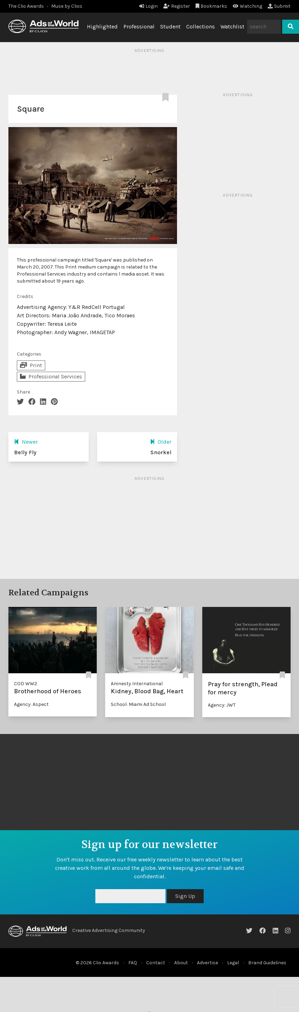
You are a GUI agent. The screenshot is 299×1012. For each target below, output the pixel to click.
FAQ (132, 963)
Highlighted (102, 26)
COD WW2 (25, 684)
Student (170, 26)
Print (31, 365)
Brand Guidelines (267, 963)
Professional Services (51, 376)
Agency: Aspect (31, 704)
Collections (200, 26)
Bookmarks (211, 6)
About (181, 963)
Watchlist (232, 26)
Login (148, 6)
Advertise (207, 963)
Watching (247, 6)
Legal (233, 963)
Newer (26, 441)
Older (160, 441)
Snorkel (160, 452)
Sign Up (185, 896)
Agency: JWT (222, 705)
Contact (155, 963)
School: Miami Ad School (138, 704)
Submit (279, 6)
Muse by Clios (66, 6)
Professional (139, 26)
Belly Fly (25, 452)
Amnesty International (137, 684)
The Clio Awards (26, 6)
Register (176, 6)
